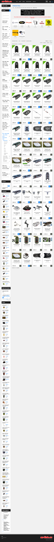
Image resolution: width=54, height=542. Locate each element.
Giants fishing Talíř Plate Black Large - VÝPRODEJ (5, 320)
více (2, 519)
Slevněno (44, 42)
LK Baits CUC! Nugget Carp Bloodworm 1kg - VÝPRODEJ (5, 366)
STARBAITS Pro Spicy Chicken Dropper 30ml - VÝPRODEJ (5, 326)
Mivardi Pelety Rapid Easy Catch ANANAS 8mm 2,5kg (5, 209)
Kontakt (20, 1)
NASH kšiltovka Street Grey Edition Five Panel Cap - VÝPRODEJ (5, 491)
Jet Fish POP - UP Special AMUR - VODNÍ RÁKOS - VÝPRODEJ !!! (5, 456)
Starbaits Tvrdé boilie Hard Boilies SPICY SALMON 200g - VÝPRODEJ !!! (5, 486)
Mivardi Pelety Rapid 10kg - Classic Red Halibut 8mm (5, 240)
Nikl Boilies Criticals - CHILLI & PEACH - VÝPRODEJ (6, 467)
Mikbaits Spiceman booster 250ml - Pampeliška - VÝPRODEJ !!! (5, 504)
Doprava (24, 1)
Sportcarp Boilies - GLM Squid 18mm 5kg (5, 245)
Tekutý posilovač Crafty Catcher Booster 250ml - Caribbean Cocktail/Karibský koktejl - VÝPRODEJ (6, 473)
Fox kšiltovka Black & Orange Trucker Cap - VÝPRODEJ (5, 360)
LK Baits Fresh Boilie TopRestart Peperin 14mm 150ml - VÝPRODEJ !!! (5, 450)
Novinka (51, 42)
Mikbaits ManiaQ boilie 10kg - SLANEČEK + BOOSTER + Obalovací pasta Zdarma (6, 377)
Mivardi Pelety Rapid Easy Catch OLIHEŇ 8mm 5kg (5, 256)
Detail (6, 197)
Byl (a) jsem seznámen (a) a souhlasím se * (6, 296)
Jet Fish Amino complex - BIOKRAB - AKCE (5, 261)
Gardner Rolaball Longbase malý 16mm (5, 271)
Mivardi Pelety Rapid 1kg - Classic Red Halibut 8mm (5, 235)
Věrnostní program (28, 1)
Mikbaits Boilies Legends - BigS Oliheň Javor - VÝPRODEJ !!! (5, 371)
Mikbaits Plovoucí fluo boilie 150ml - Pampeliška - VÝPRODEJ (5, 428)
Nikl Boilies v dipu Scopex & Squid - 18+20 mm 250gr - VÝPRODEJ (5, 480)
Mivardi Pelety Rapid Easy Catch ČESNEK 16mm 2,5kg (6, 281)
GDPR (2, 538)
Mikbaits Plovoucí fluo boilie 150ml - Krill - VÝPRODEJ (5, 444)
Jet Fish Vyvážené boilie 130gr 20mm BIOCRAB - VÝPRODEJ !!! (5, 417)
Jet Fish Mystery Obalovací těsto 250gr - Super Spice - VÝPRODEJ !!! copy (5, 338)
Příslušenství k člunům (22, 36)
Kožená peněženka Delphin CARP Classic (5, 251)
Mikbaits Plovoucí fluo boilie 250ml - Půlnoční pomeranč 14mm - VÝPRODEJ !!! (5, 388)
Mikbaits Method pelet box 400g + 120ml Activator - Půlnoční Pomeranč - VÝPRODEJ (5, 462)
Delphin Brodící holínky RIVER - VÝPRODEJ (5, 433)
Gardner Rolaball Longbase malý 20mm (5, 199)
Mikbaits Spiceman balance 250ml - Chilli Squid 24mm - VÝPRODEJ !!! (5, 344)
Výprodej (48, 42)
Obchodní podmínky (4, 537)
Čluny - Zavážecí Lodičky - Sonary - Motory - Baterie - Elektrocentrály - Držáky (23, 7)
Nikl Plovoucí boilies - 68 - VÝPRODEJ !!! (5, 305)
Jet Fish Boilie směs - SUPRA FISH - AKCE (5, 214)
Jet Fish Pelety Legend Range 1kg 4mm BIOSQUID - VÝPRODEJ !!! (5, 394)
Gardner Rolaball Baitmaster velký (6, 194)
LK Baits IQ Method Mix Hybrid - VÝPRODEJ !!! (5, 315)
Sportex (15, 36)
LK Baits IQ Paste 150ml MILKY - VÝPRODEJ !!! (5, 349)
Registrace (3, 188)
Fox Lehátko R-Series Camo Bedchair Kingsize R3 (6, 230)
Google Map (34, 1)
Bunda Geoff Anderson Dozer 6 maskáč (5, 204)
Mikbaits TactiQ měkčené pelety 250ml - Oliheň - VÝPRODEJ (5, 439)
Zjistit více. (7, 299)
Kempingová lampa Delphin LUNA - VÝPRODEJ (5, 382)
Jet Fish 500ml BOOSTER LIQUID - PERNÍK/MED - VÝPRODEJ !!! (5, 406)
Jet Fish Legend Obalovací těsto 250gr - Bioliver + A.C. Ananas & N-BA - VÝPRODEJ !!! (5, 497)
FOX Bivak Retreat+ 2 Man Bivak (5, 225)
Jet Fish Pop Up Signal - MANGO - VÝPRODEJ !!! (5, 310)
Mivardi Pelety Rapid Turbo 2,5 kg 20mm (5, 276)
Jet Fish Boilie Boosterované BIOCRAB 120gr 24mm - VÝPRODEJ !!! (6, 411)
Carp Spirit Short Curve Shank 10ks (5, 422)
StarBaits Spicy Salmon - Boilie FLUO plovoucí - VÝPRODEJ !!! (5, 400)
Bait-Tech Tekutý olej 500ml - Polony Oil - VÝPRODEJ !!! (6, 354)
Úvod (17, 1)
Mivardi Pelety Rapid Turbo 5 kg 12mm (6, 266)
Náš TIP (41, 42)
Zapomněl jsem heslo (5, 187)
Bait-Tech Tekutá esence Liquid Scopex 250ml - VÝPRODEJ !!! (5, 332)
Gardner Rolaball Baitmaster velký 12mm (6, 220)
